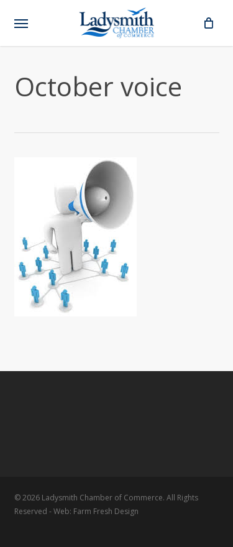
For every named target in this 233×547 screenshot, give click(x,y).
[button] (21, 23)
